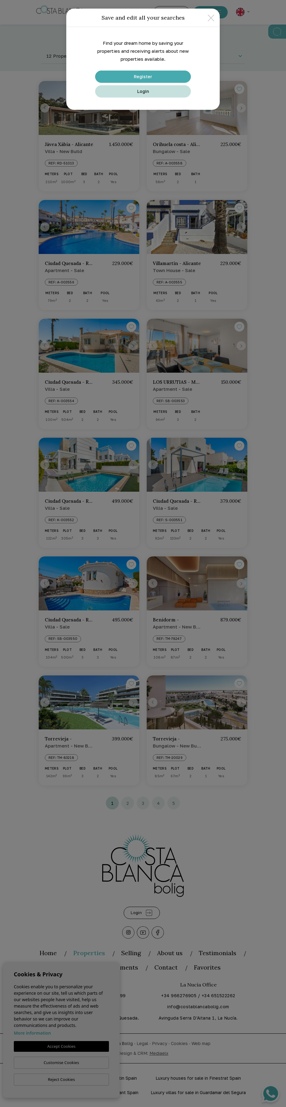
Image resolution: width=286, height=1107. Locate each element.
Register (143, 76)
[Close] (211, 17)
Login (143, 91)
